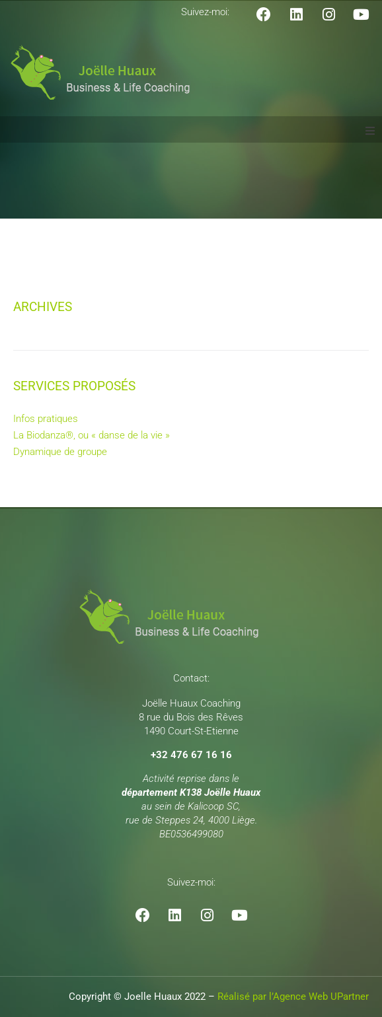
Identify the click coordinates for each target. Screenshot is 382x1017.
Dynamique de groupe (60, 452)
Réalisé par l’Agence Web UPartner (293, 996)
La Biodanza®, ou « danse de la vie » (91, 435)
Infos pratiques (45, 419)
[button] (370, 131)
